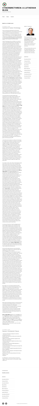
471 (9, 320)
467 (12, 137)
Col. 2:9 (11, 171)
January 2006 (26, 72)
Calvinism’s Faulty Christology (11, 28)
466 (6, 315)
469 (5, 160)
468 (8, 144)
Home (3, 16)
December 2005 (27, 74)
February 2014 (26, 61)
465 (5, 91)
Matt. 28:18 (7, 188)
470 (7, 251)
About (7, 16)
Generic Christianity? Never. (10, 331)
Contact (12, 16)
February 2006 (26, 70)
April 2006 (26, 66)
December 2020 (27, 59)
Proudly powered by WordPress (22, 403)
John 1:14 (14, 171)
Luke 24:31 (12, 77)
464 (8, 73)
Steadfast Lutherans (5, 372)
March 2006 (26, 68)
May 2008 (26, 64)
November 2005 (27, 76)
